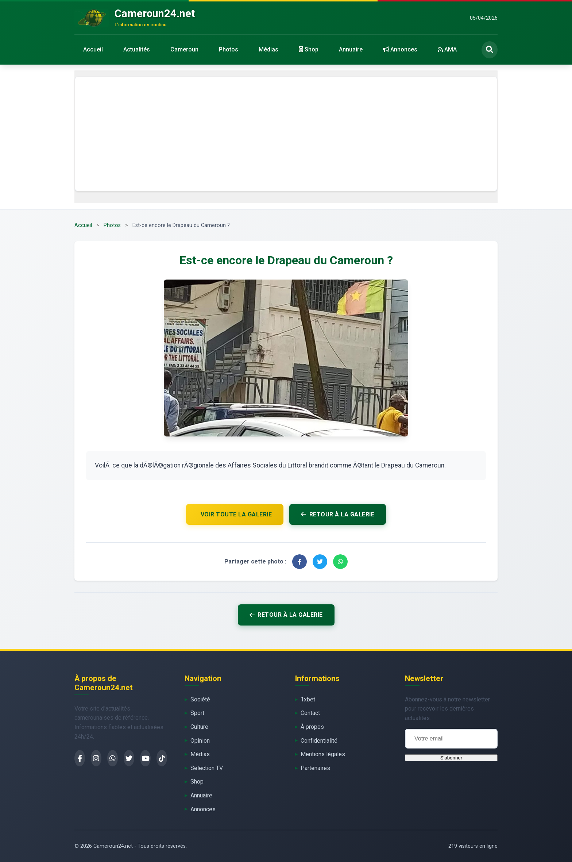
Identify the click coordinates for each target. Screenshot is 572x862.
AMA (447, 49)
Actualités (136, 49)
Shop (308, 49)
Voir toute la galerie (236, 514)
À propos (312, 726)
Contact (310, 712)
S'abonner (451, 758)
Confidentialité (319, 740)
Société (200, 699)
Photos (228, 49)
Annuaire (351, 49)
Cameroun (184, 49)
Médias (268, 49)
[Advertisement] (286, 134)
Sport (197, 712)
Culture (199, 726)
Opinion (200, 740)
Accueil (93, 49)
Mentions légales (323, 754)
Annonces (400, 49)
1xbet (308, 699)
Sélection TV (206, 768)
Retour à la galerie (337, 514)
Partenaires (315, 768)
